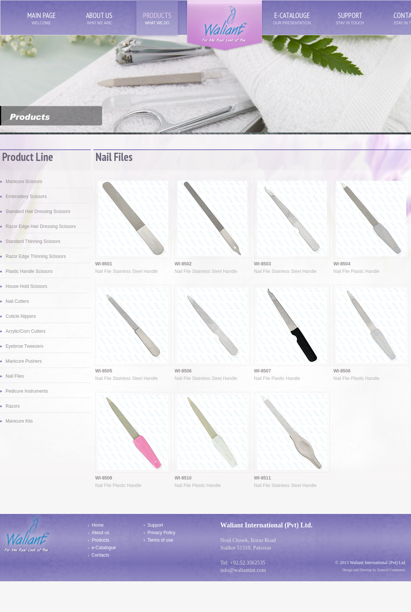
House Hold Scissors (26, 286)
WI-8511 (262, 478)
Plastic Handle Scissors (29, 271)
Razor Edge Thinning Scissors (36, 256)
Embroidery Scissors (26, 196)
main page (41, 15)
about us (99, 15)
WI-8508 (341, 371)
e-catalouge (292, 15)
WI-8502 (182, 264)
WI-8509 (103, 478)
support (350, 15)
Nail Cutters (17, 301)
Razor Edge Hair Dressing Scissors (41, 226)
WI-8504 (341, 264)
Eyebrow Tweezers (24, 346)
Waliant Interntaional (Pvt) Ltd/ (224, 26)
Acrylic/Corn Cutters (26, 331)
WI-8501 (103, 264)
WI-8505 (103, 371)
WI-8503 (262, 264)
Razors (13, 406)
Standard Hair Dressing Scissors (38, 211)
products (157, 15)
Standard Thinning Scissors (33, 241)
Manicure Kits (19, 421)
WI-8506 (182, 371)
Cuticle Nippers (21, 316)
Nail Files (15, 376)
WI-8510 (182, 478)
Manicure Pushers (24, 361)
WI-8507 (262, 371)
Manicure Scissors (24, 181)
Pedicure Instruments (27, 391)
